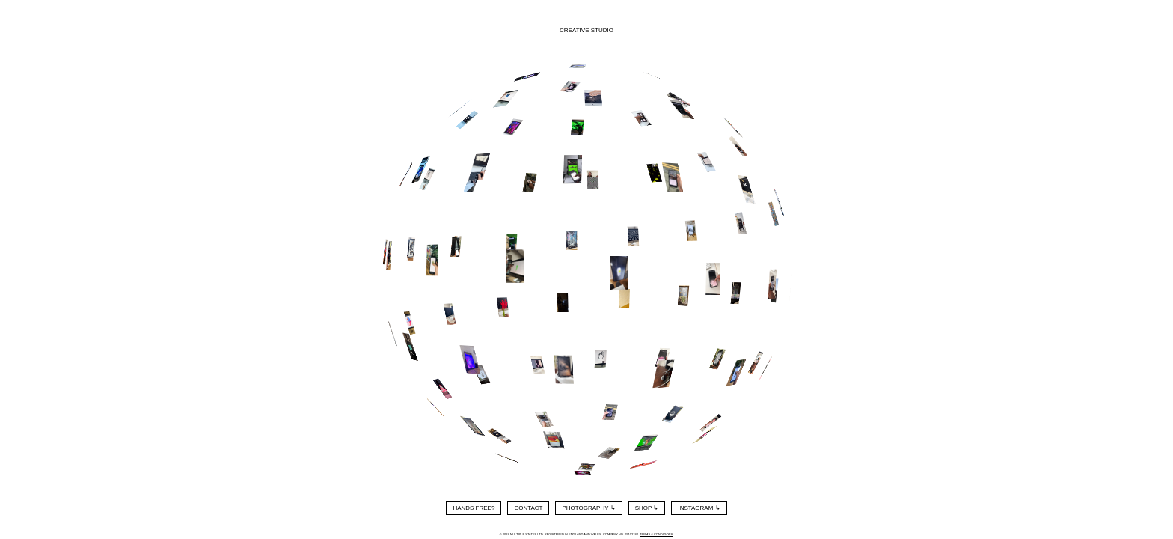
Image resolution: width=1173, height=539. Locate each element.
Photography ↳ (588, 508)
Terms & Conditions (656, 534)
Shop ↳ (647, 508)
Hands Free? (473, 508)
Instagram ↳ (699, 508)
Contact (528, 508)
